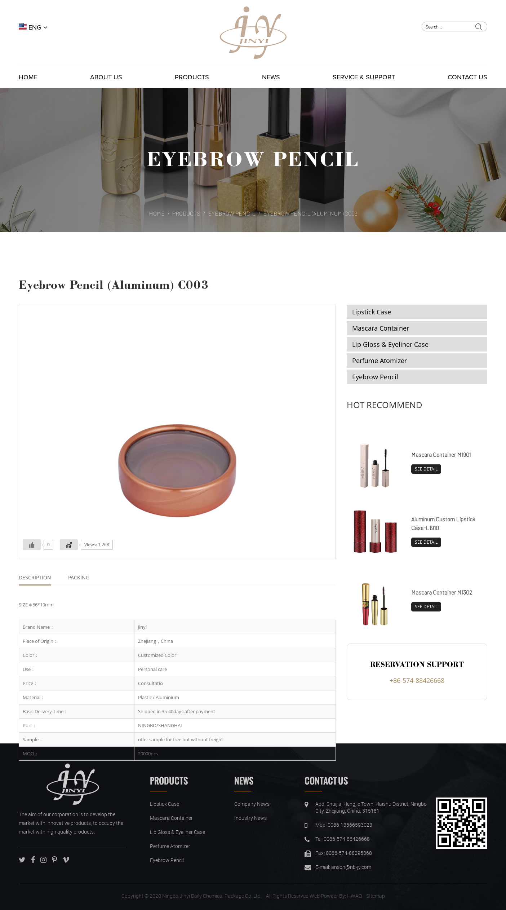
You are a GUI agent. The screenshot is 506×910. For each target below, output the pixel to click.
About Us (106, 77)
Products (192, 77)
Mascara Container (380, 328)
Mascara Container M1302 (441, 592)
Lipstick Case (371, 312)
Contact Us (467, 77)
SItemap (375, 895)
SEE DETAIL (426, 469)
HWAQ (354, 895)
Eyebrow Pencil (253, 158)
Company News (252, 803)
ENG (33, 27)
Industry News (250, 817)
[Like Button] (32, 544)
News (271, 77)
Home (28, 77)
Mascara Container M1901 (441, 454)
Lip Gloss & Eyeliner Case (390, 344)
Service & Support (364, 77)
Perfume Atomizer (379, 360)
